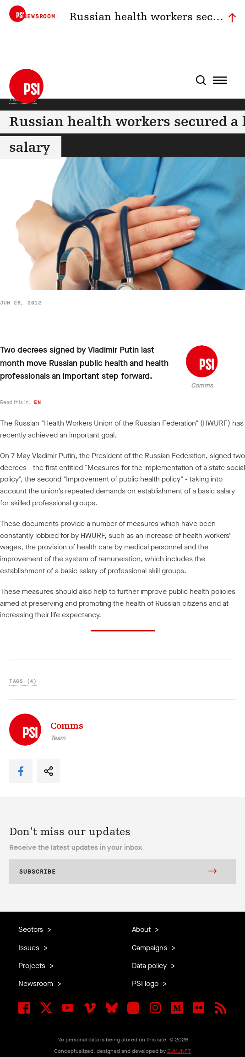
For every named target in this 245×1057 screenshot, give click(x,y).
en (37, 402)
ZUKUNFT (179, 1051)
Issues (29, 947)
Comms (202, 385)
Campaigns (150, 947)
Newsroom (36, 983)
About (142, 929)
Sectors (31, 929)
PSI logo (146, 983)
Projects (32, 965)
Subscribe (118, 872)
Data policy (150, 965)
